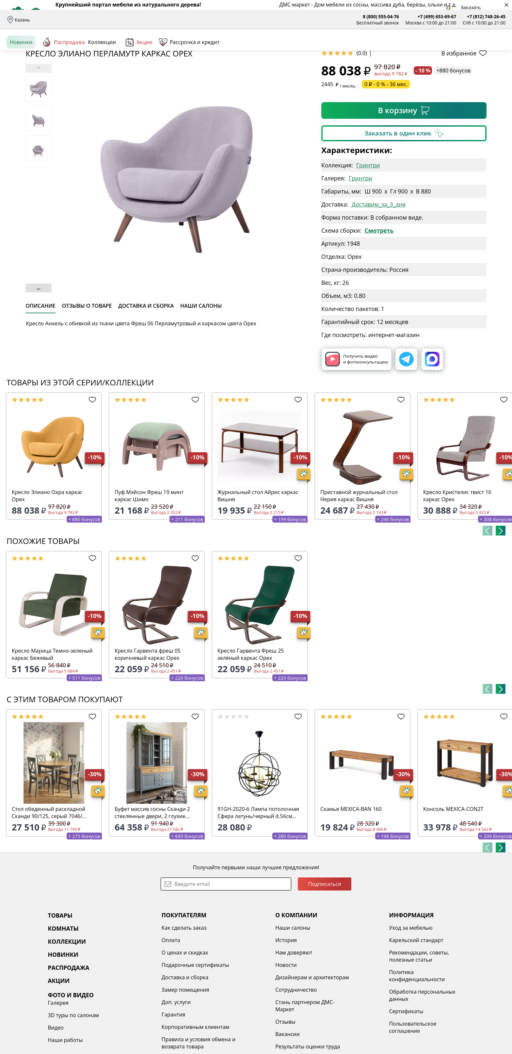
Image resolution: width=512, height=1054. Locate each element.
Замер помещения (147, 1040)
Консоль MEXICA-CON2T (453, 859)
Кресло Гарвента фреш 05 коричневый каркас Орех (148, 704)
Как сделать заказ (146, 978)
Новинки (21, 71)
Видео (416, 1002)
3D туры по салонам (433, 990)
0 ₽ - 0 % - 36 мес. (386, 134)
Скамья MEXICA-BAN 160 (351, 859)
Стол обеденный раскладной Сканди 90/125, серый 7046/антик (49, 863)
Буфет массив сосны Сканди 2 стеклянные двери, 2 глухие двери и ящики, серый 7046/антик (152, 863)
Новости (229, 1015)
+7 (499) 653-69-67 (437, 16)
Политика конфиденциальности (341, 1026)
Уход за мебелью (335, 978)
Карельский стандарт (340, 990)
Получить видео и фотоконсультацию (356, 409)
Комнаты (134, 49)
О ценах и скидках (147, 1002)
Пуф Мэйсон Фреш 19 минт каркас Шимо (149, 546)
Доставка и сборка (56, 20)
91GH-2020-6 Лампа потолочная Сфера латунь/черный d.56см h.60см (258, 863)
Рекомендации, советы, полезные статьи (343, 1006)
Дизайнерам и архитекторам (255, 1027)
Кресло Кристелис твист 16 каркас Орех (457, 546)
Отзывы (162, 20)
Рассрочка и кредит (126, 20)
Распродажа (63, 71)
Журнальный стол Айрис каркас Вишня (257, 546)
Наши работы (425, 1015)
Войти (440, 49)
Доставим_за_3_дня (379, 254)
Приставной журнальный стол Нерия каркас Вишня (359, 546)
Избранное (466, 49)
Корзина (495, 49)
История (229, 990)
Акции (139, 72)
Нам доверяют (236, 1002)
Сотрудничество (239, 1040)
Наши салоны (192, 20)
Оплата (90, 20)
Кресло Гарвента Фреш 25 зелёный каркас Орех (250, 704)
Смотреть (378, 281)
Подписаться (324, 934)
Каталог (90, 49)
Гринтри (368, 215)
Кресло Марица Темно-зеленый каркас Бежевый (52, 704)
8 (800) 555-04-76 (381, 16)
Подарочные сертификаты (157, 1015)
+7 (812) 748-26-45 (486, 16)
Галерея (418, 978)
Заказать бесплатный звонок (475, 71)
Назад (24, 86)
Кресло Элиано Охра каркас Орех (47, 546)
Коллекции (102, 71)
